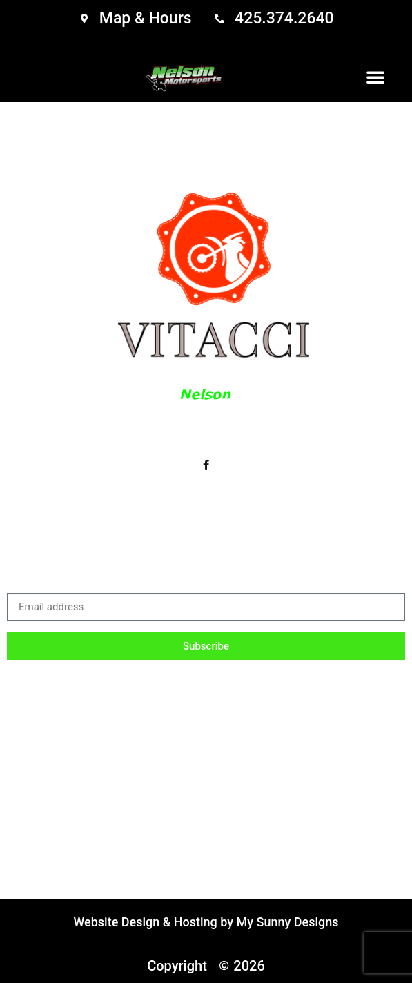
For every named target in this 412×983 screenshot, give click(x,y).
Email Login (349, 689)
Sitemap (206, 721)
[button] (375, 76)
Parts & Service (245, 689)
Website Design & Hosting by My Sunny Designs (205, 922)
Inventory (54, 689)
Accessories (138, 689)
